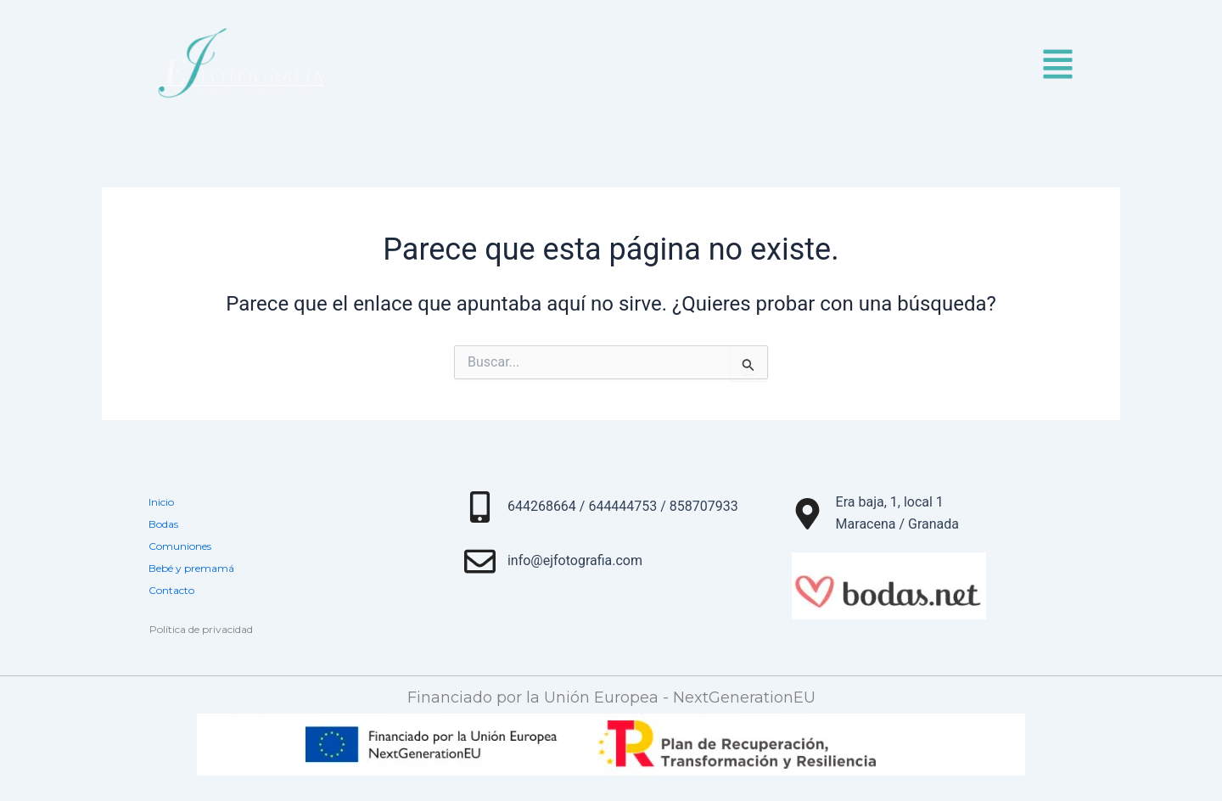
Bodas (163, 524)
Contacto (171, 590)
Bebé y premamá (191, 568)
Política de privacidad (201, 629)
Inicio (161, 502)
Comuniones (180, 546)
